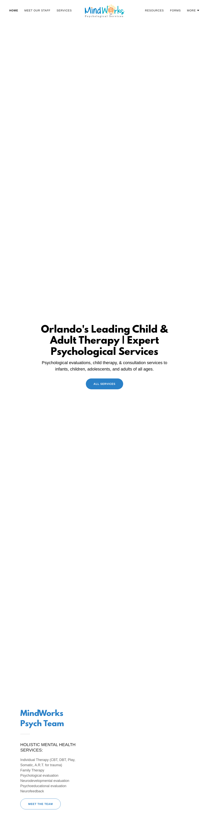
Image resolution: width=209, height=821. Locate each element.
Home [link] (13, 10)
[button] (193, 10)
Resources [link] (154, 10)
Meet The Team (40, 804)
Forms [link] (175, 10)
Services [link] (64, 10)
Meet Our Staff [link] (37, 10)
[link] (104, 10)
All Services (104, 383)
